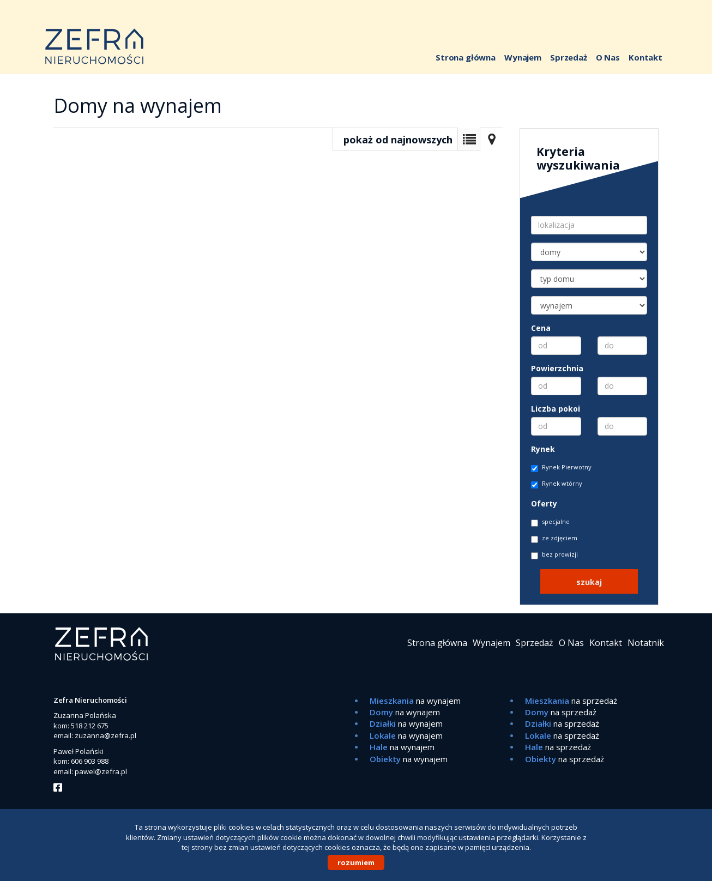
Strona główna (466, 57)
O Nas (608, 57)
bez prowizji (554, 554)
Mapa (491, 139)
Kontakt (645, 57)
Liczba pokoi (555, 408)
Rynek (543, 449)
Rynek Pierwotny (561, 467)
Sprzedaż (568, 57)
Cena (541, 328)
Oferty (544, 503)
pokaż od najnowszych (397, 139)
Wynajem (522, 57)
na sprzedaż (571, 700)
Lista (468, 139)
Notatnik (645, 643)
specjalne (550, 522)
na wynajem (415, 700)
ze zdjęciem (554, 538)
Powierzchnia (557, 368)
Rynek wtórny (556, 483)
